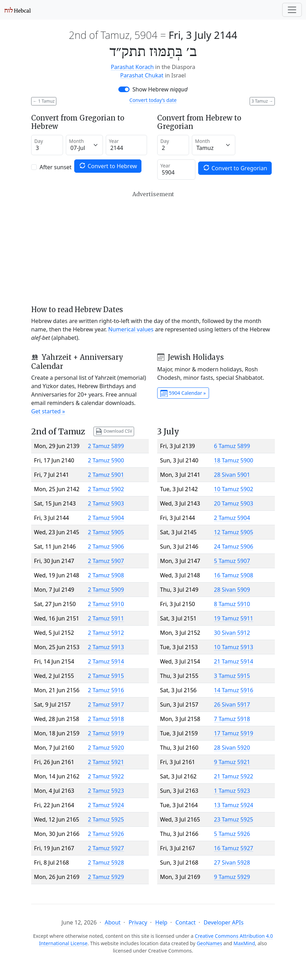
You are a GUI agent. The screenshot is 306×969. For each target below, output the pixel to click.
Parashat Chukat (142, 75)
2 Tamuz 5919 (106, 733)
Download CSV (113, 431)
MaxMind (244, 943)
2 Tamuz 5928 (106, 862)
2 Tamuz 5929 (106, 877)
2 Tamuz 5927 (106, 848)
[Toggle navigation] (292, 10)
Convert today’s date (153, 100)
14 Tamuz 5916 (233, 690)
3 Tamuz (262, 101)
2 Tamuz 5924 (106, 805)
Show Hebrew (160, 89)
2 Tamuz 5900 (106, 460)
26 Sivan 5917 (232, 704)
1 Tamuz (44, 101)
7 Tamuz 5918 (232, 719)
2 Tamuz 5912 (106, 633)
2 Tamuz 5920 (106, 747)
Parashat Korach (132, 67)
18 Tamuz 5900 (233, 460)
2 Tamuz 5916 (106, 690)
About (112, 922)
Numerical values (131, 329)
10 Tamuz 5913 (233, 647)
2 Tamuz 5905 (106, 532)
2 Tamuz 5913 (106, 647)
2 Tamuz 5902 (106, 489)
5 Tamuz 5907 (232, 561)
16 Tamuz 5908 (233, 575)
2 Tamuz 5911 (106, 618)
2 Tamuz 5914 (106, 661)
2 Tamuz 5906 (106, 546)
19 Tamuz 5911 (233, 618)
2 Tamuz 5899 (106, 446)
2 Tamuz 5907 (106, 561)
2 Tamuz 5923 (106, 791)
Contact (185, 922)
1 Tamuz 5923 (232, 791)
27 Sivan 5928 (232, 862)
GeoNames (209, 943)
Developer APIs (224, 922)
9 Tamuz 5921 (232, 762)
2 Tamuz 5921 (106, 762)
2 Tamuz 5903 (106, 503)
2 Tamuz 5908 (106, 575)
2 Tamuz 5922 (106, 776)
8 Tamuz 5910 (232, 604)
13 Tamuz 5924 (233, 805)
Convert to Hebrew (108, 166)
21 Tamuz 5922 (233, 776)
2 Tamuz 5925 (106, 819)
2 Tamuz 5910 (106, 604)
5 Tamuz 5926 (232, 834)
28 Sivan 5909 (232, 589)
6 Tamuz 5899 (232, 446)
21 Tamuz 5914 (233, 661)
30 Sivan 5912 (232, 633)
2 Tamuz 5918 (106, 719)
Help (161, 922)
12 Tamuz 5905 (233, 532)
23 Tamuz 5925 (233, 819)
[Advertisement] (153, 248)
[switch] (124, 89)
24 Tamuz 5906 (233, 546)
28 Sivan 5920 (232, 747)
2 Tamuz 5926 (106, 834)
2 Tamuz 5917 (106, 704)
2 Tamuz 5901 (106, 475)
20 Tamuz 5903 (233, 503)
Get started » (48, 411)
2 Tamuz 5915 (106, 676)
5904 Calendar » (183, 393)
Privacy (137, 922)
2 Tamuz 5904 (106, 518)
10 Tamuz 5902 (233, 489)
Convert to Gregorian (235, 168)
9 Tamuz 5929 (232, 877)
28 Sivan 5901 (232, 475)
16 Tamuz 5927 (233, 848)
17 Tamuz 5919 (233, 733)
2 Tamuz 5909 (106, 589)
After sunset (55, 167)
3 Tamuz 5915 (232, 676)
